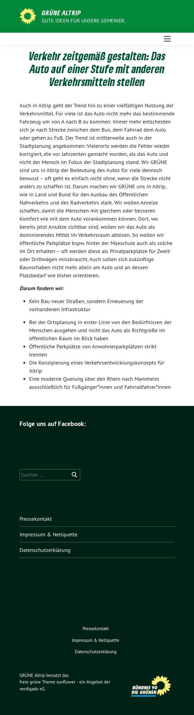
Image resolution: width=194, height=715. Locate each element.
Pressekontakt (36, 518)
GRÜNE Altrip (61, 12)
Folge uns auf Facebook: (53, 424)
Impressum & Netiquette (48, 534)
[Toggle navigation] (167, 39)
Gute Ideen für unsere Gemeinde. (84, 20)
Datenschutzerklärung (45, 550)
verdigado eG (32, 689)
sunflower (65, 682)
